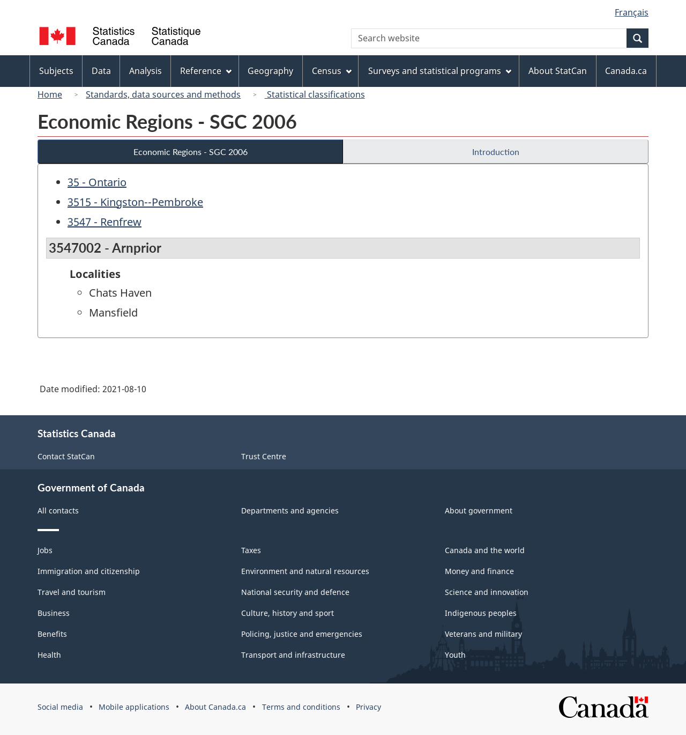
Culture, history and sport (287, 613)
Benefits (52, 634)
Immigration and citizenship (89, 571)
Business (54, 613)
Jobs (45, 550)
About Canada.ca (215, 707)
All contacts (58, 510)
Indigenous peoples (481, 613)
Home (50, 94)
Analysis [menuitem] (145, 71)
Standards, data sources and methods (163, 94)
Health (49, 655)
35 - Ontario (97, 182)
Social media (60, 707)
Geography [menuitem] (270, 71)
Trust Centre (263, 456)
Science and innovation (486, 592)
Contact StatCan (66, 456)
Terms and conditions (301, 707)
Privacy (368, 707)
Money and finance (479, 571)
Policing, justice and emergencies (301, 634)
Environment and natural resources (305, 571)
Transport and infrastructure (293, 655)
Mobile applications (134, 707)
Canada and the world (485, 550)
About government (478, 510)
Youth (455, 655)
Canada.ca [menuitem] (626, 71)
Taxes (251, 550)
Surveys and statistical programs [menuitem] (439, 71)
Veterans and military (483, 634)
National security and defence (295, 592)
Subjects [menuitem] (56, 71)
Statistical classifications (315, 94)
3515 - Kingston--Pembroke (135, 202)
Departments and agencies (290, 510)
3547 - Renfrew (104, 222)
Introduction (495, 151)
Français (631, 12)
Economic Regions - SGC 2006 (190, 151)
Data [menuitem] (101, 71)
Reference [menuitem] (206, 71)
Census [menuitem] (332, 71)
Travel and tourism (72, 592)
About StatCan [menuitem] (557, 71)
